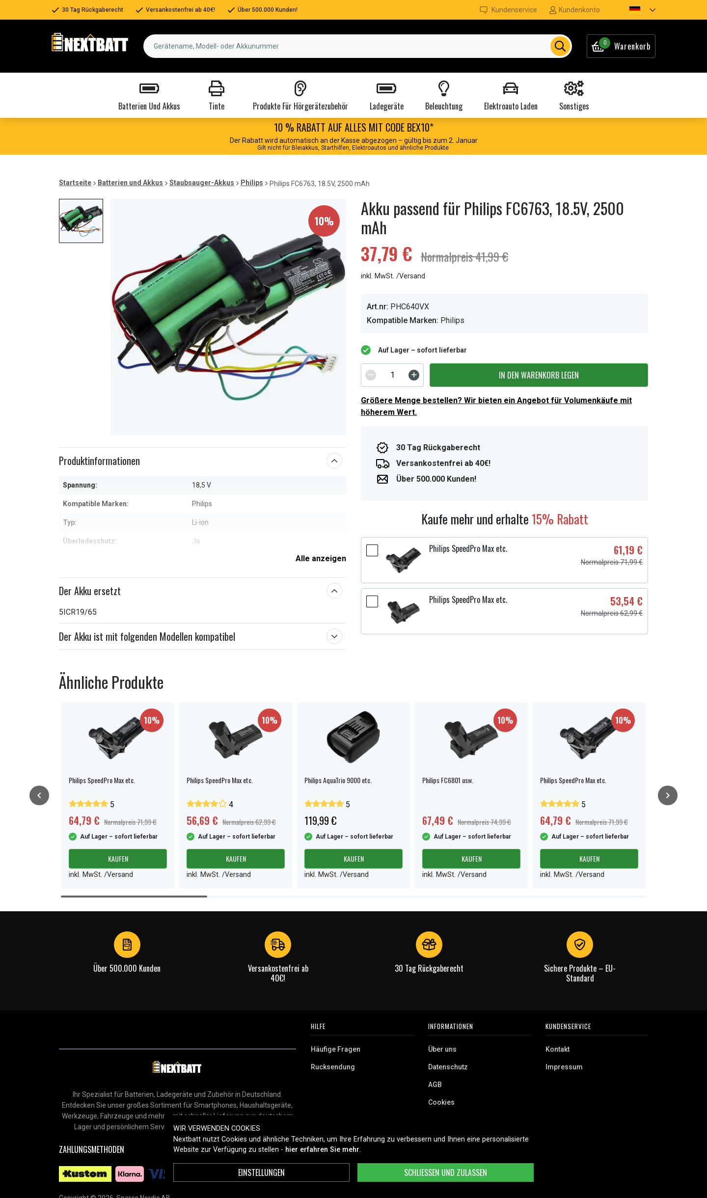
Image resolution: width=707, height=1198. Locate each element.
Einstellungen (261, 1172)
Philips (252, 183)
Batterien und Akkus (130, 183)
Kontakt (557, 1049)
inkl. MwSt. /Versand (393, 276)
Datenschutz (448, 1067)
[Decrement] (370, 375)
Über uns (442, 1049)
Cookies (441, 1102)
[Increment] (414, 375)
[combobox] (357, 46)
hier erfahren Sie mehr (322, 1149)
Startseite (75, 183)
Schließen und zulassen (445, 1172)
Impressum (564, 1067)
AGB (435, 1085)
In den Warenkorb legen (539, 375)
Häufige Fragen (335, 1049)
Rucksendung (333, 1067)
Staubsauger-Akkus (201, 183)
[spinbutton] (392, 375)
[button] (633, 10)
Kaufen (118, 858)
